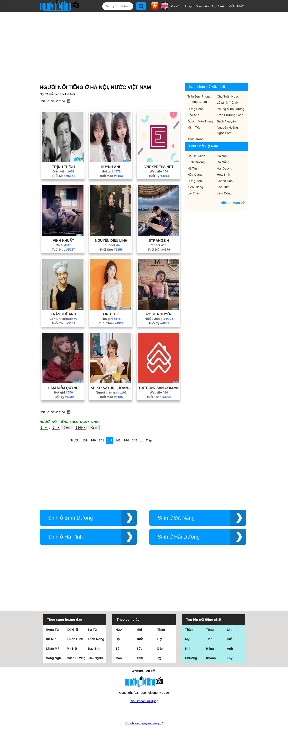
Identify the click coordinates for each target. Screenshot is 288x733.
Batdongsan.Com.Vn (159, 374)
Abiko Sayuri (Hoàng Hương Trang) (111, 374)
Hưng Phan (195, 95)
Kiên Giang (195, 173)
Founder (111, 231)
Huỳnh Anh (111, 153)
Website (159, 157)
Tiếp (149, 426)
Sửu (139, 635)
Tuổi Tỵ (159, 162)
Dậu (118, 625)
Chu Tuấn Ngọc (228, 82)
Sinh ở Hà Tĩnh (65, 523)
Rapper (158, 231)
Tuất (139, 625)
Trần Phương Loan (230, 101)
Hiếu (230, 625)
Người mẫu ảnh (111, 378)
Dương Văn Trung (200, 107)
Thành (190, 616)
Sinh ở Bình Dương (70, 504)
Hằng (210, 635)
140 (93, 426)
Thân (161, 616)
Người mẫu (218, 6)
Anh (230, 635)
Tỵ (159, 644)
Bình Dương (196, 148)
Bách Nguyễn (226, 107)
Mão (119, 644)
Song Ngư (53, 644)
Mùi (139, 616)
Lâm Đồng (224, 179)
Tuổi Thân (111, 309)
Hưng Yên (194, 167)
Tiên (209, 625)
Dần (160, 635)
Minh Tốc (194, 113)
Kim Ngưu (95, 644)
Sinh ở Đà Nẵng (176, 504)
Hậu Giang (194, 161)
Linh (230, 616)
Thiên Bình (75, 625)
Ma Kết (72, 635)
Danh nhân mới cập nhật (206, 73)
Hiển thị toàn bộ (233, 189)
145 (134, 426)
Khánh (211, 644)
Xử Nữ (50, 625)
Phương (191, 644)
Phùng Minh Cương (231, 95)
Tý (117, 635)
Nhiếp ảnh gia (159, 305)
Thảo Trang (195, 125)
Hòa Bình (223, 161)
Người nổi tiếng (50, 80)
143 (118, 426)
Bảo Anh (193, 101)
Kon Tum (223, 173)
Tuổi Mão (63, 162)
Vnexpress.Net (158, 153)
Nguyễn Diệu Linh (111, 227)
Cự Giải (72, 616)
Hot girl (188, 6)
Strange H (159, 227)
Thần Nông (96, 625)
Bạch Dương (76, 644)
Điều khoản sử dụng (144, 687)
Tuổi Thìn (63, 309)
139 (84, 426)
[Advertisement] (140, 39)
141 (101, 426)
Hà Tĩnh (193, 154)
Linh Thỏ (111, 300)
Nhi (187, 635)
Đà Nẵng (223, 148)
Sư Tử (92, 616)
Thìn (139, 644)
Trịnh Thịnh (63, 153)
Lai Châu (193, 179)
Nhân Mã (52, 635)
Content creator (64, 305)
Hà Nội (70, 80)
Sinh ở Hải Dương (179, 523)
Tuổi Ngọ (63, 236)
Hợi (159, 625)
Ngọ (119, 616)
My (187, 625)
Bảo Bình (95, 635)
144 (126, 426)
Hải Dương (224, 154)
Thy (230, 644)
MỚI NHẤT (236, 6)
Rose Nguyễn (159, 300)
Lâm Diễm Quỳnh (63, 374)
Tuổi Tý (159, 309)
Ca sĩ (175, 6)
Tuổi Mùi (159, 236)
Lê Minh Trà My (228, 89)
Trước (74, 426)
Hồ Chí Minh (196, 142)
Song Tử (52, 616)
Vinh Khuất (63, 227)
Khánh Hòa (225, 167)
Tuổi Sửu (111, 236)
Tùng (210, 616)
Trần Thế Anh (63, 300)
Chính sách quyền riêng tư (144, 709)
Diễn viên (202, 6)
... (141, 426)
